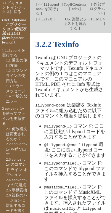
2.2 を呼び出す (16, 149)
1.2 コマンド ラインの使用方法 (16, 75)
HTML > (97, 19)
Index (74, 9)
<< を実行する (48, 8)
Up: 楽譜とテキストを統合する (75, 23)
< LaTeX (45, 19)
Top (67, 4)
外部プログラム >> (97, 8)
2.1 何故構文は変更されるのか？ (16, 134)
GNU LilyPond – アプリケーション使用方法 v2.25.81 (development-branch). (14, 31)
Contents (79, 4)
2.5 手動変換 (16, 190)
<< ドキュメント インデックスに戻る (14, 7)
